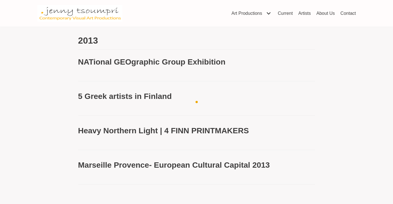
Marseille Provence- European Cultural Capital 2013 (174, 165)
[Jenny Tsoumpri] (79, 13)
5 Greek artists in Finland (125, 96)
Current (285, 13)
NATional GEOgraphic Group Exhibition (151, 62)
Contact (348, 13)
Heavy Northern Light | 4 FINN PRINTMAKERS (163, 130)
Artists (304, 13)
